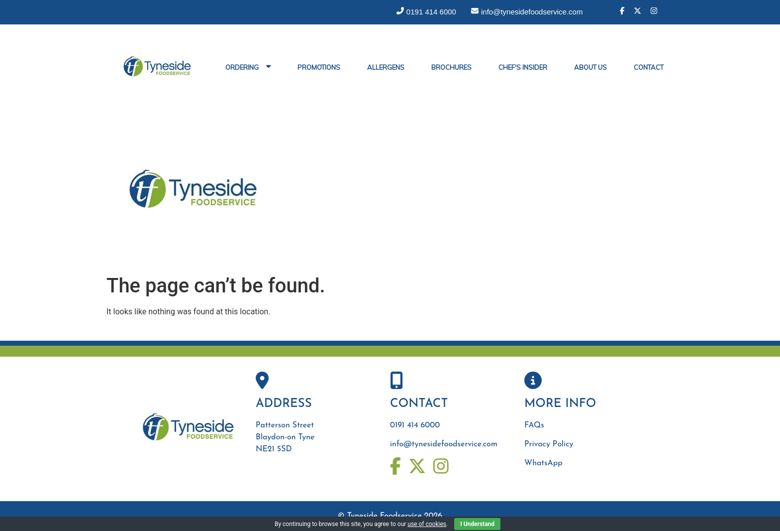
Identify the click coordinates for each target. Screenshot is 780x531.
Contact (649, 67)
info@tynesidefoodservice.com (443, 444)
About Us (590, 67)
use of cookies (426, 524)
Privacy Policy (548, 444)
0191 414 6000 (415, 425)
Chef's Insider (522, 67)
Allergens (385, 67)
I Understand (477, 524)
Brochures (451, 67)
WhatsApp (543, 463)
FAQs (534, 425)
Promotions (318, 67)
